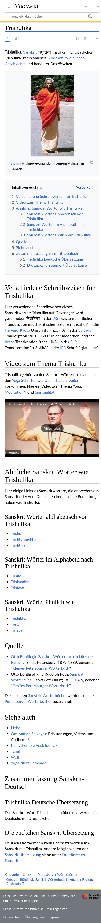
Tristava (17, 587)
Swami (16, 163)
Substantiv (57, 57)
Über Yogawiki (35, 917)
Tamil (15, 751)
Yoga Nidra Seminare (28, 762)
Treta (15, 624)
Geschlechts (15, 63)
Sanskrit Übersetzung (23, 854)
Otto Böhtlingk (23, 656)
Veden (74, 380)
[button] (52, 428)
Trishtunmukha (23, 539)
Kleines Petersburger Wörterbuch (40, 668)
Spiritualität (45, 392)
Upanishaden (56, 380)
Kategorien (13, 874)
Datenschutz (12, 917)
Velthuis (85, 330)
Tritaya (16, 630)
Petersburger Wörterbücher (28, 701)
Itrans (9, 341)
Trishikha (18, 618)
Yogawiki (26, 6)
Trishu (16, 533)
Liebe (15, 727)
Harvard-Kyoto (17, 330)
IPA (63, 347)
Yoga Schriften (24, 380)
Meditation (14, 392)
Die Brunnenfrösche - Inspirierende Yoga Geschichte (42, 404)
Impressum (56, 917)
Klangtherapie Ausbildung (33, 745)
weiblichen (75, 57)
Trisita (16, 575)
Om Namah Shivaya (27, 733)
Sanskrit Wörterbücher (47, 695)
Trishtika (18, 545)
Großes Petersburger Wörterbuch (40, 685)
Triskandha (20, 581)
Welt (15, 757)
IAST (56, 318)
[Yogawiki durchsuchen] (52, 16)
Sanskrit (30, 52)
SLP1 (74, 341)
